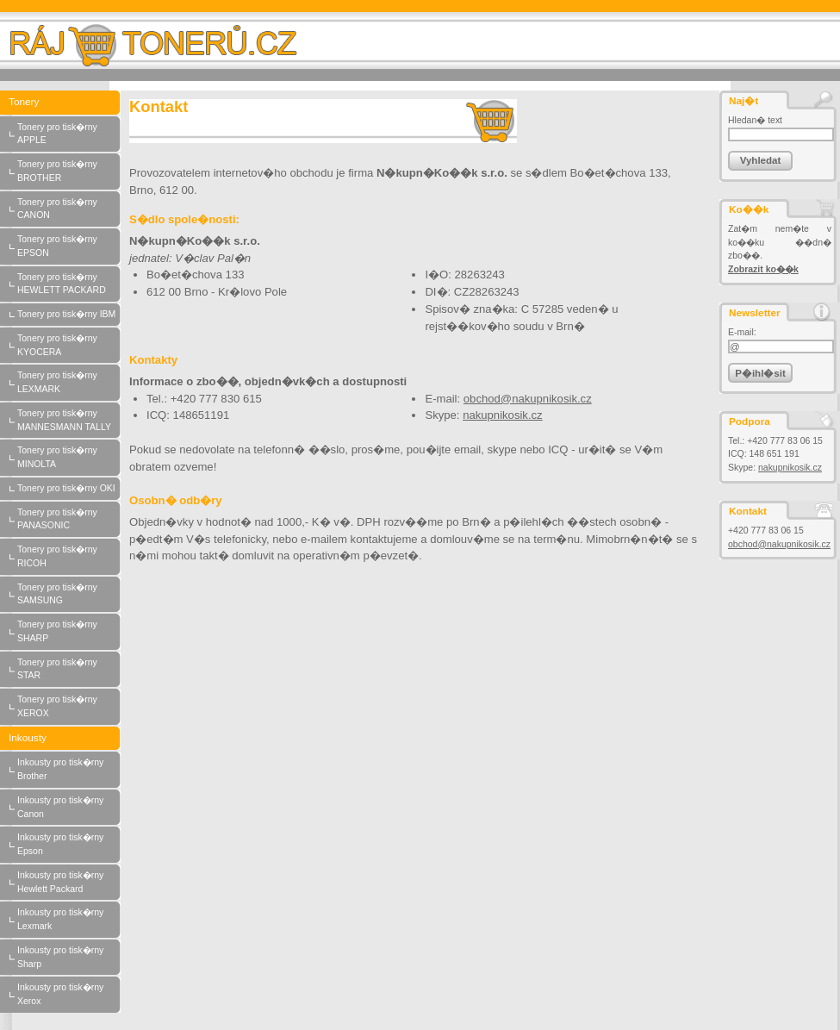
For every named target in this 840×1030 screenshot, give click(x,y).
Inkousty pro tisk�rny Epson (69, 845)
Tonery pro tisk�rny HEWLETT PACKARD (69, 284)
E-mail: (742, 332)
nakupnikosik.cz (790, 467)
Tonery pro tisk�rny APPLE (69, 134)
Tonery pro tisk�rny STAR (69, 670)
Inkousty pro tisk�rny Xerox (69, 995)
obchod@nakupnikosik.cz (779, 544)
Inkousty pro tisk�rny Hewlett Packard (69, 883)
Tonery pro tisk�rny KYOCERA (69, 346)
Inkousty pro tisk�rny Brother (69, 770)
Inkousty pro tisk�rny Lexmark (69, 920)
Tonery (65, 103)
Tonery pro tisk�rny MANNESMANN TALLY (69, 421)
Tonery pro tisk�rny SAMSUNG (69, 595)
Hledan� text (755, 120)
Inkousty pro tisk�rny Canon (69, 808)
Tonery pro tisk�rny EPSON (69, 246)
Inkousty (65, 739)
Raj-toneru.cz (162, 40)
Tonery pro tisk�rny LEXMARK (69, 383)
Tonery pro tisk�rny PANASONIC (69, 520)
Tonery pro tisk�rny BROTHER (69, 171)
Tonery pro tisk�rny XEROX (69, 707)
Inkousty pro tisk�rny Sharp (69, 957)
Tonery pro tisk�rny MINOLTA (69, 458)
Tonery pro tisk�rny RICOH (69, 557)
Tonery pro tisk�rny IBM (69, 314)
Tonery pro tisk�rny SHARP (69, 632)
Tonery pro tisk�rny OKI (69, 489)
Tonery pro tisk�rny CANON (69, 209)
